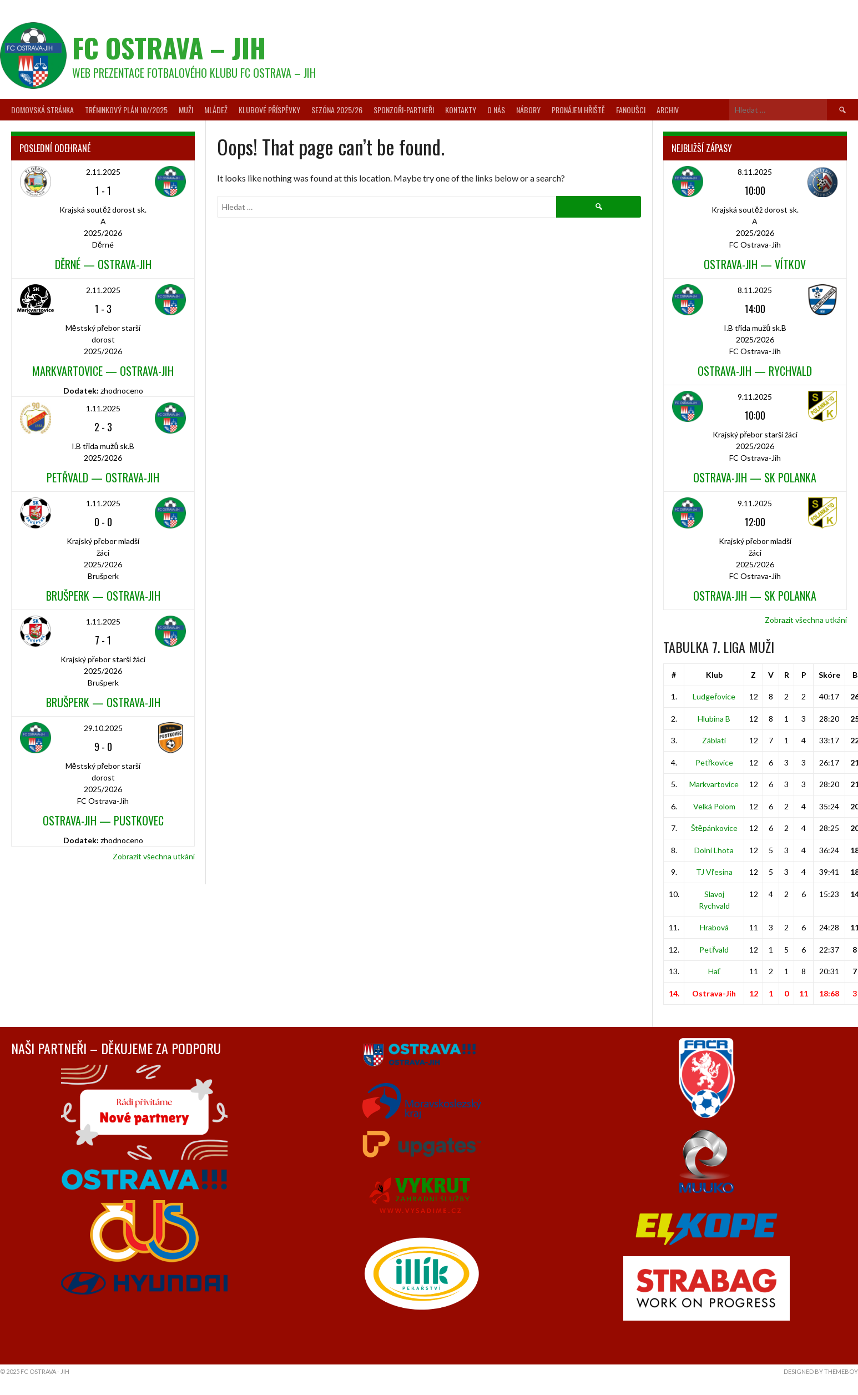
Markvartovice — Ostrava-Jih (103, 370)
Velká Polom (714, 806)
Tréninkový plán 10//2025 (126, 109)
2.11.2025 (103, 172)
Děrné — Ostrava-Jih (103, 264)
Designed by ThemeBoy (821, 1371)
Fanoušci (630, 109)
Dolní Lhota (714, 850)
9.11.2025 (755, 396)
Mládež (216, 109)
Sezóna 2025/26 (336, 109)
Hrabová (714, 927)
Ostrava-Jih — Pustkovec (103, 820)
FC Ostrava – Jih (169, 47)
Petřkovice (714, 762)
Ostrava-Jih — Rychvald (755, 370)
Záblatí (714, 740)
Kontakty (460, 109)
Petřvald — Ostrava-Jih (103, 477)
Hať (714, 971)
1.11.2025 (103, 408)
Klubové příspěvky (269, 109)
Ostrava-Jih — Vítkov (755, 264)
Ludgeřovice (714, 696)
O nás (496, 109)
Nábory (528, 109)
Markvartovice (714, 784)
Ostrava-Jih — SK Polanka (754, 477)
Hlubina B (714, 718)
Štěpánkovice (714, 828)
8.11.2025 (755, 172)
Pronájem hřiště (578, 109)
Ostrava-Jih (714, 993)
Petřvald (714, 949)
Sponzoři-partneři (404, 109)
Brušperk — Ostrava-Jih (103, 595)
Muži (186, 109)
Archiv (668, 109)
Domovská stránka (42, 109)
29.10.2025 (103, 728)
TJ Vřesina (714, 872)
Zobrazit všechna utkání (154, 856)
